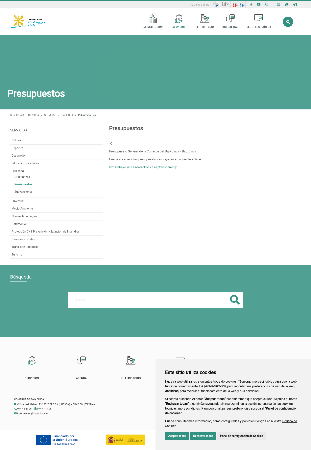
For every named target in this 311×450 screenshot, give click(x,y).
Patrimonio (19, 224)
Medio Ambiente (22, 208)
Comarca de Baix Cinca (24, 115)
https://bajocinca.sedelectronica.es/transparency (143, 167)
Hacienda (67, 115)
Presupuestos (23, 184)
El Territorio (205, 21)
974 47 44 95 (42, 408)
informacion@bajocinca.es (31, 413)
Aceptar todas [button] (177, 436)
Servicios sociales (23, 239)
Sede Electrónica (259, 21)
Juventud (18, 201)
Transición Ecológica (25, 247)
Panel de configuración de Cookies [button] (241, 436)
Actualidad (230, 21)
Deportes (17, 148)
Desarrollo (18, 155)
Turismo (17, 254)
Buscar (288, 22)
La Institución (153, 21)
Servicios (178, 21)
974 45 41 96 (23, 408)
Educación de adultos (25, 163)
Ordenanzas (22, 177)
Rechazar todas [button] (203, 436)
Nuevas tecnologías (24, 216)
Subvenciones (23, 191)
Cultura (16, 140)
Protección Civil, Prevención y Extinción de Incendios (46, 231)
